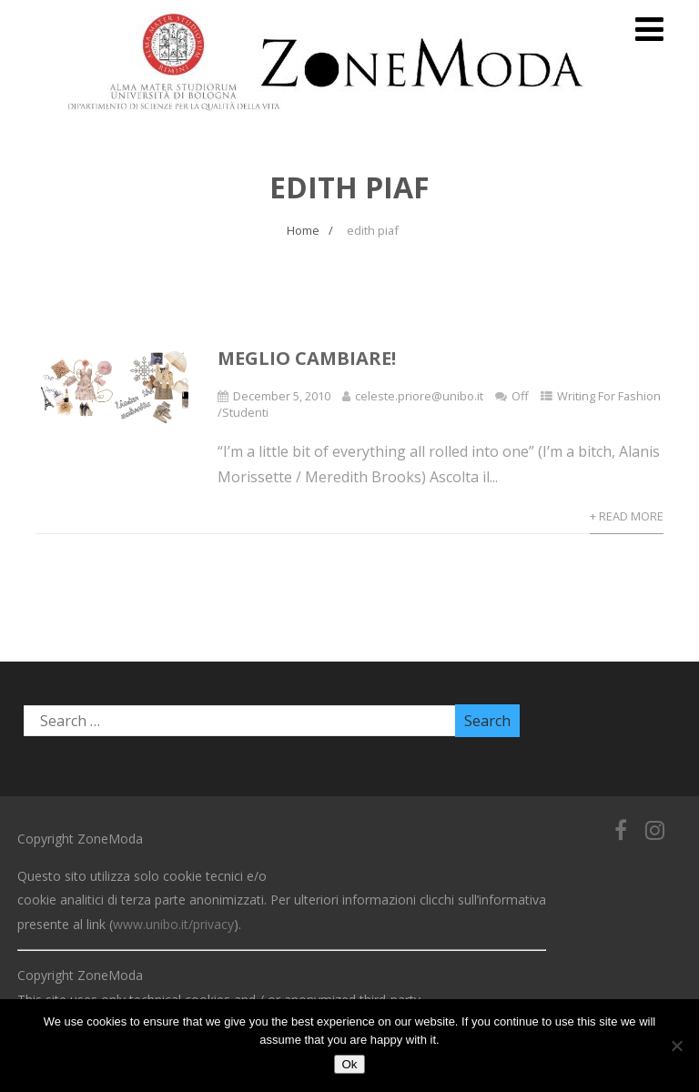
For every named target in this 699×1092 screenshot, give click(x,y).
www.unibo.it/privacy (173, 924)
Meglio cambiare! (307, 358)
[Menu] (649, 28)
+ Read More (627, 516)
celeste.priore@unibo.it (419, 396)
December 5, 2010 (281, 396)
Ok (349, 1064)
